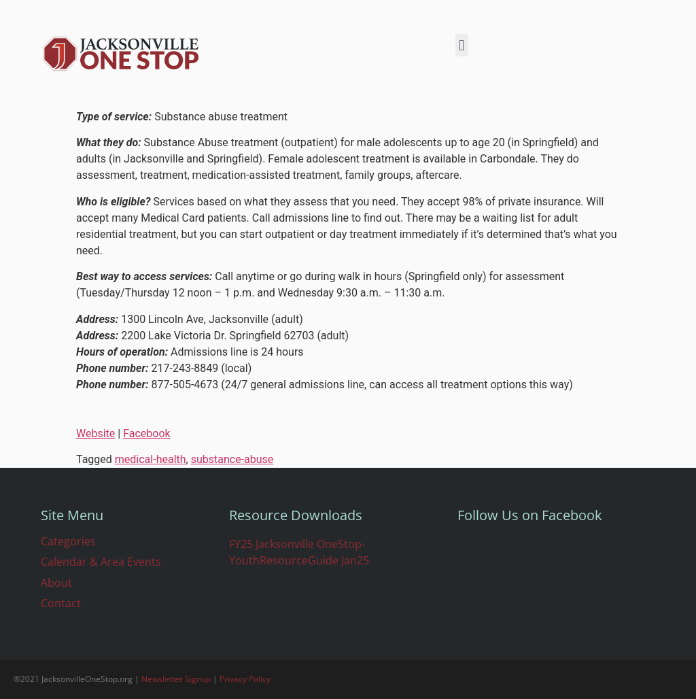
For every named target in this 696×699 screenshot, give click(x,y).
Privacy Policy (245, 679)
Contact (61, 603)
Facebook (146, 433)
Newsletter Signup (176, 679)
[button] (461, 45)
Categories (68, 541)
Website (95, 433)
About (56, 582)
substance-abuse (232, 459)
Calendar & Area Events (101, 561)
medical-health (150, 459)
